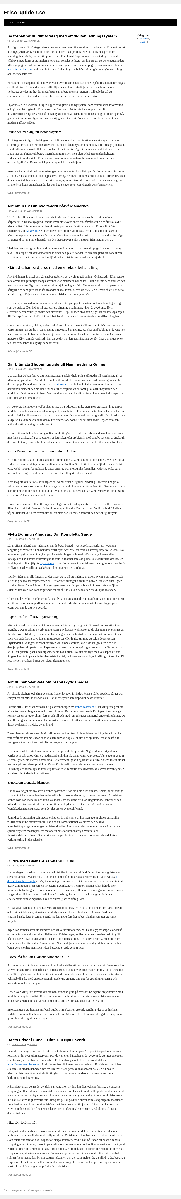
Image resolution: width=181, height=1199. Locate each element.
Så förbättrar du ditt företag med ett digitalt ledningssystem (62, 36)
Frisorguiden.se (24, 12)
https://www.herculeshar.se (23, 1064)
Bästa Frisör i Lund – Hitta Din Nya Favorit (46, 1040)
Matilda (36, 40)
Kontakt (20, 22)
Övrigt (10, 193)
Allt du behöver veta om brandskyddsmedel (47, 682)
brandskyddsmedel (85, 706)
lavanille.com (60, 384)
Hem (10, 22)
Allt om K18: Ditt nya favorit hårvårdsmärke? (48, 206)
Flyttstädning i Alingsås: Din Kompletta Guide (49, 534)
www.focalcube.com (19, 69)
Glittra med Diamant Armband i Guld (40, 861)
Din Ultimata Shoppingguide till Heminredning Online (56, 364)
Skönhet (11, 351)
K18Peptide (33, 230)
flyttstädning (48, 563)
